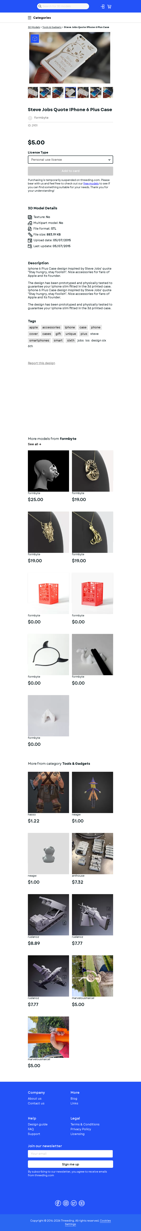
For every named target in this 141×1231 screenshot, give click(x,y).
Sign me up (70, 1164)
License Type (38, 152)
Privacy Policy (80, 1129)
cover (33, 334)
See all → (34, 444)
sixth (70, 340)
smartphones (39, 340)
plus (84, 334)
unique (71, 334)
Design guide (38, 1124)
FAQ (31, 1129)
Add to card (70, 171)
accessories (51, 327)
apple (33, 327)
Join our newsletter (45, 1146)
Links (74, 1103)
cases (46, 334)
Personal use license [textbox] (46, 160)
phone (95, 327)
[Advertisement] (70, 400)
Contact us (36, 1103)
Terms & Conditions (85, 1124)
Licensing (77, 1134)
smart (58, 340)
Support (34, 1134)
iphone (70, 327)
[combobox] (70, 160)
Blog (73, 1098)
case (82, 327)
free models (91, 183)
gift (58, 334)
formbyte (41, 118)
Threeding (31, 6)
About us (34, 1098)
